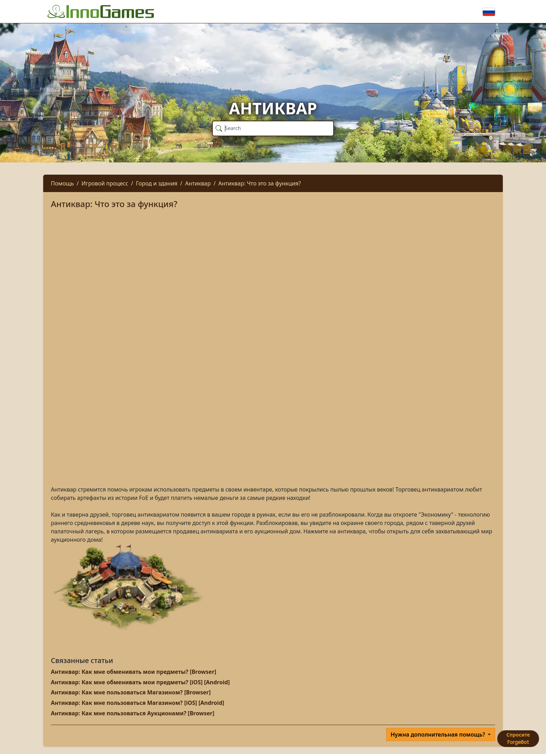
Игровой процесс (104, 183)
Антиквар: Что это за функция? (259, 183)
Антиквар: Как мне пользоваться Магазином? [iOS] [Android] (137, 703)
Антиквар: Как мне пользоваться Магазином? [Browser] (131, 692)
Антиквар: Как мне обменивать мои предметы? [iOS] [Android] (140, 682)
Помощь (62, 183)
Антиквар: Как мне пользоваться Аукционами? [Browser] (132, 713)
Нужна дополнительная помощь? (438, 734)
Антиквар (198, 183)
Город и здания (156, 183)
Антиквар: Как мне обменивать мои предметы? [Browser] (133, 672)
